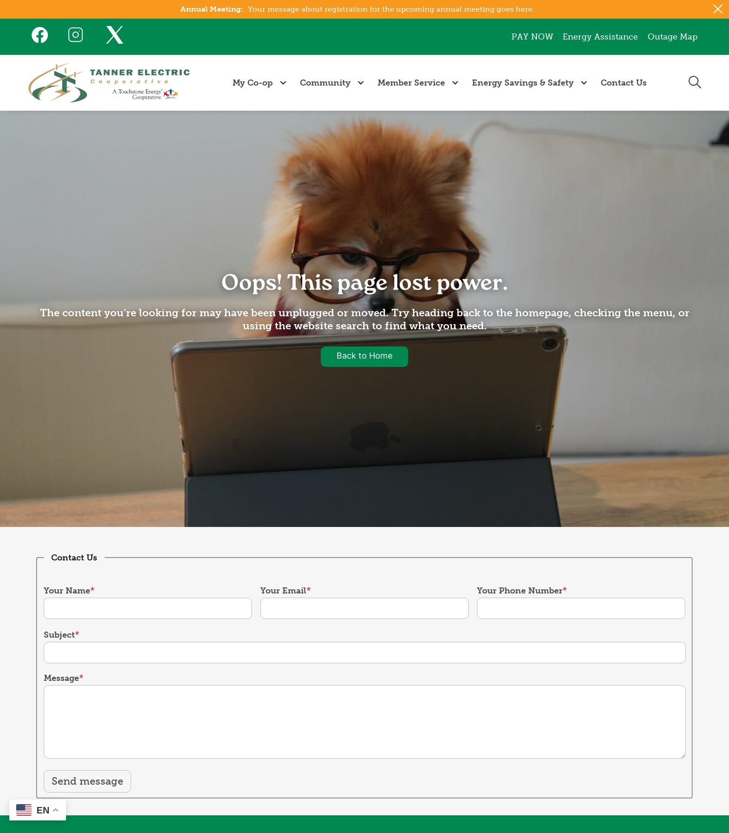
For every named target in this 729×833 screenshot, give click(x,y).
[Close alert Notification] (718, 9)
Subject (59, 635)
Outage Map (672, 37)
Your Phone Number (520, 591)
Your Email (283, 591)
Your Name (67, 591)
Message (61, 678)
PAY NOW (533, 37)
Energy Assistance (600, 37)
